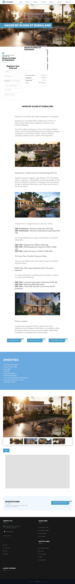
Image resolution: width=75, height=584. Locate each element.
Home (6, 545)
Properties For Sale (44, 527)
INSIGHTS (59, 2)
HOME (21, 2)
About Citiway (43, 533)
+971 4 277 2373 (7, 536)
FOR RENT (35, 2)
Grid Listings (43, 554)
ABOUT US (51, 2)
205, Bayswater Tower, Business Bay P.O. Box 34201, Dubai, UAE (12, 527)
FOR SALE (27, 2)
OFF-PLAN (43, 2)
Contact (6, 553)
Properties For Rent (44, 530)
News (6, 551)
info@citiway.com (10, 531)
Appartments (43, 560)
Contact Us (67, 2)
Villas (41, 557)
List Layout (7, 548)
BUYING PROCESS (44, 548)
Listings (41, 551)
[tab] (6, 450)
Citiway (37, 581)
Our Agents (42, 536)
